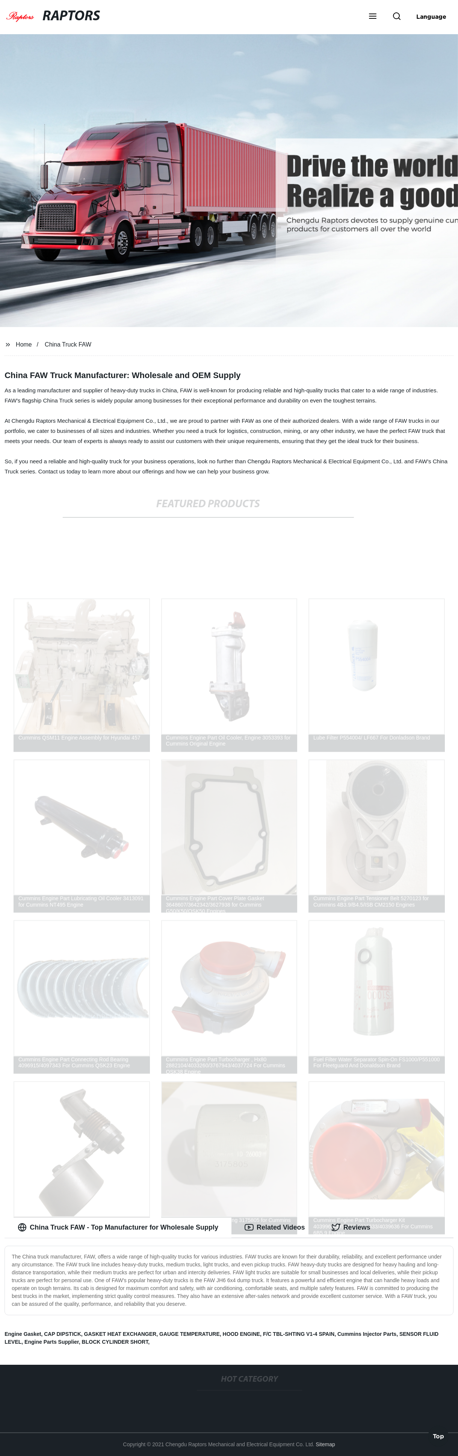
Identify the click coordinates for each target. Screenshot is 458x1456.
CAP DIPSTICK (62, 1334)
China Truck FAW (68, 344)
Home (24, 344)
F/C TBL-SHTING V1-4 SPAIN (298, 1334)
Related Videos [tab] (275, 1227)
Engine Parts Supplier (51, 1342)
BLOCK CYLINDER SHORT (115, 1342)
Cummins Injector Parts (366, 1334)
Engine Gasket (23, 1334)
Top (438, 1436)
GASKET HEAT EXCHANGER (120, 1334)
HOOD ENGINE (241, 1334)
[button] (372, 17)
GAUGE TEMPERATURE (189, 1334)
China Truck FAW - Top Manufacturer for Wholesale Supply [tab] (118, 1227)
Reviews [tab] (350, 1227)
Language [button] (431, 16)
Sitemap (325, 1444)
